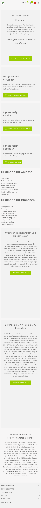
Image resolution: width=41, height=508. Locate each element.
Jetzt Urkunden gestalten (10, 109)
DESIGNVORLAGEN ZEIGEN (11, 289)
